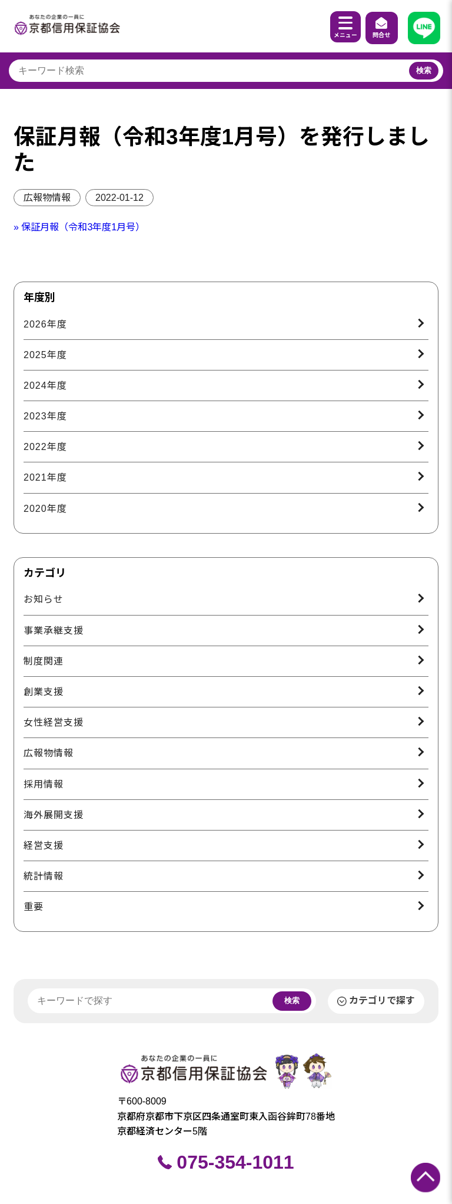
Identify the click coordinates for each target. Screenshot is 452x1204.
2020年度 (45, 509)
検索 (423, 70)
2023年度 (45, 416)
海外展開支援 (54, 815)
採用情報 (44, 784)
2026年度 (45, 324)
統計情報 (44, 876)
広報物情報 (47, 198)
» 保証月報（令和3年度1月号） (79, 227)
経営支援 (44, 846)
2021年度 (45, 477)
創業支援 (44, 692)
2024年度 (45, 386)
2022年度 (45, 447)
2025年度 (45, 355)
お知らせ (44, 599)
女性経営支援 (54, 722)
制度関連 (44, 661)
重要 (34, 907)
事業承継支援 (54, 631)
